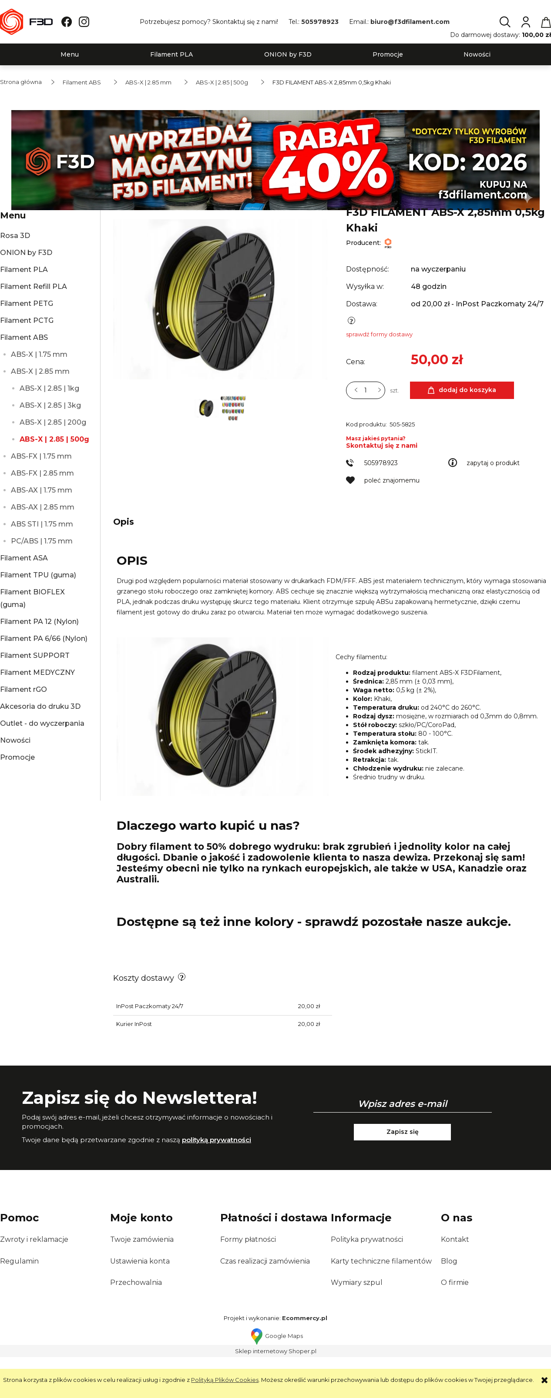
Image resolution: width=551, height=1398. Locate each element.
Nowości (15, 740)
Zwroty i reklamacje (34, 1283)
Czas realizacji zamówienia (265, 1305)
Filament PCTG (27, 320)
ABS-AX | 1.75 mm (41, 490)
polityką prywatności (216, 1183)
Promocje (17, 757)
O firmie (455, 1326)
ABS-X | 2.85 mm (40, 371)
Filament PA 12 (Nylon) (39, 621)
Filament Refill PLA (33, 286)
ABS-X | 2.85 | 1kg (49, 388)
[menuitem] (69, 54)
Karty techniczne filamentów (381, 1305)
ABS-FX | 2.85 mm (42, 473)
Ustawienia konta (140, 1305)
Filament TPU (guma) (38, 575)
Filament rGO (23, 689)
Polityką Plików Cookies (225, 1379)
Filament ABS (24, 337)
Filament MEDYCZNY (37, 672)
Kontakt (455, 1283)
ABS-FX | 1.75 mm (41, 456)
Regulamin (19, 1305)
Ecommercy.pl (304, 1361)
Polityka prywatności (367, 1283)
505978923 (320, 22)
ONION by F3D (26, 252)
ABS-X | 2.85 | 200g (53, 422)
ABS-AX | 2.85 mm (42, 507)
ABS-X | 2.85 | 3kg (50, 405)
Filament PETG (26, 303)
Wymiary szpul (357, 1326)
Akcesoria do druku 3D (40, 706)
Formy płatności (248, 1283)
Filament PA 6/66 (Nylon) (43, 638)
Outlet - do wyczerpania (42, 723)
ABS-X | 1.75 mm (39, 354)
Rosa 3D (15, 235)
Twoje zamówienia (142, 1283)
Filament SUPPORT (35, 655)
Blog (449, 1305)
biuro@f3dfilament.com (410, 22)
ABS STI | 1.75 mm (42, 524)
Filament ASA (24, 558)
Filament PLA (24, 269)
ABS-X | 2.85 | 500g (54, 439)
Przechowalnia (136, 1326)
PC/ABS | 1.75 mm (42, 541)
